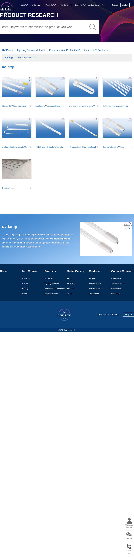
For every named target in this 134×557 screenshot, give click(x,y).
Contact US (116, 278)
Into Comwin (35, 5)
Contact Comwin (95, 5)
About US (26, 278)
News (69, 278)
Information (71, 288)
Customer (79, 5)
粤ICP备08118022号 (67, 330)
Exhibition (71, 283)
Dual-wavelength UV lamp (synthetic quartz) (113, 147)
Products (49, 5)
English (125, 5)
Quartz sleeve (8, 188)
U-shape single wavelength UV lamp (82, 106)
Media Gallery (63, 5)
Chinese (114, 5)
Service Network (96, 288)
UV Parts (7, 50)
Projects (92, 278)
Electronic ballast (27, 57)
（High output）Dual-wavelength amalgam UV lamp (82, 147)
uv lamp (8, 57)
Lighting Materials (51, 283)
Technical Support (118, 283)
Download (115, 294)
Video (69, 294)
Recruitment (116, 288)
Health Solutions (51, 294)
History (25, 288)
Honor (24, 294)
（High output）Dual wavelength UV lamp (49, 147)
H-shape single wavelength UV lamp (115, 106)
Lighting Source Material (31, 50)
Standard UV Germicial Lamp (14, 106)
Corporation (94, 294)
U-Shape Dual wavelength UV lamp (14, 147)
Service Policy (95, 283)
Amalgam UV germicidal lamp (48, 106)
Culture (25, 283)
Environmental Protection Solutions (69, 50)
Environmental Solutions (54, 288)
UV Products (100, 50)
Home (22, 5)
